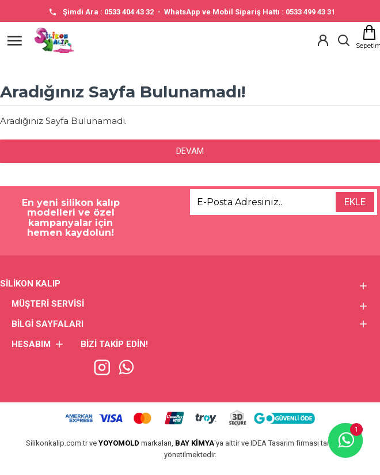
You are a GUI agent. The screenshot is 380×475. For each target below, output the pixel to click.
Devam (190, 151)
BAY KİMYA (194, 443)
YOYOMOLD (118, 443)
